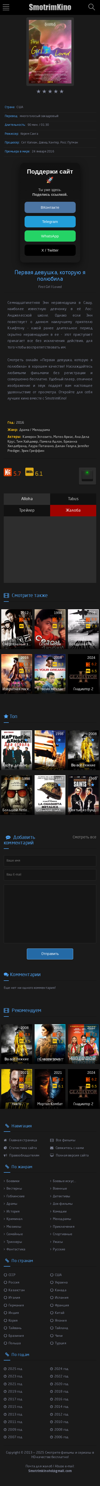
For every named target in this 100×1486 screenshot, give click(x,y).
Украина (59, 1282)
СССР (10, 1275)
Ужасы (56, 1242)
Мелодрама (41, 430)
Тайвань (13, 1328)
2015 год (13, 1407)
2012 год (59, 1414)
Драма (24, 430)
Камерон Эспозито (37, 437)
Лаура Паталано (41, 446)
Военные (58, 1188)
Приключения (62, 1226)
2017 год (13, 1399)
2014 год (59, 1407)
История (12, 1211)
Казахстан (14, 1290)
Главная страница (20, 1140)
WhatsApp (50, 236)
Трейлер (27, 511)
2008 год (59, 1429)
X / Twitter (50, 250)
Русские (57, 1249)
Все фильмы (62, 1140)
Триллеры (13, 1242)
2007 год (13, 1437)
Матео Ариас (63, 437)
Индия (11, 1313)
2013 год (13, 1414)
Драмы (10, 1204)
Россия (11, 1282)
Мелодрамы (60, 1219)
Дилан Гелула (65, 446)
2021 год (13, 1384)
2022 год (59, 1376)
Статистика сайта (20, 1148)
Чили (56, 1336)
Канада (58, 1290)
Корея (11, 1320)
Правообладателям (22, 1155)
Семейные (13, 1234)
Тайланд (59, 1328)
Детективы (60, 1196)
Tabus (73, 499)
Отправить (50, 954)
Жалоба (73, 511)
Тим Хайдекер (27, 441)
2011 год (13, 1422)
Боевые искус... (63, 1181)
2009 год (13, 1429)
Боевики (12, 1181)
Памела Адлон (51, 441)
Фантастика (14, 1249)
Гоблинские (14, 1196)
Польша (12, 1343)
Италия (12, 1297)
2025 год (13, 1369)
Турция (58, 1343)
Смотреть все (84, 837)
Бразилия (14, 1336)
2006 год (59, 1437)
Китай (57, 1313)
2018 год (59, 1391)
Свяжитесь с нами (67, 1148)
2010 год (59, 1422)
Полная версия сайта (69, 1155)
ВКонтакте (50, 207)
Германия (14, 1305)
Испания (59, 1297)
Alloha (27, 499)
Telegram (50, 221)
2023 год (13, 1376)
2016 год (59, 1399)
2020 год (59, 1384)
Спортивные (61, 1234)
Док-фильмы (61, 1204)
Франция (59, 1305)
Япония (58, 1320)
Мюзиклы (13, 1226)
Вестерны (13, 1188)
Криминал (13, 1219)
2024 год (59, 1369)
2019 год (13, 1391)
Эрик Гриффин (32, 451)
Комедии (58, 1211)
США (56, 1275)
